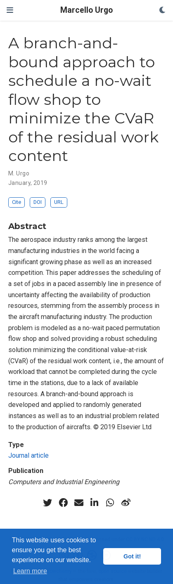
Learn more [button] (30, 571)
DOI (37, 202)
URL (59, 202)
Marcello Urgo (86, 10)
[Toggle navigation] (10, 10)
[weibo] (126, 503)
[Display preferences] (162, 10)
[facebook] (63, 503)
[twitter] (47, 503)
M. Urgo (18, 173)
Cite (16, 202)
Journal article (28, 455)
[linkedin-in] (94, 503)
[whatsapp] (110, 503)
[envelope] (79, 503)
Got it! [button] (132, 556)
